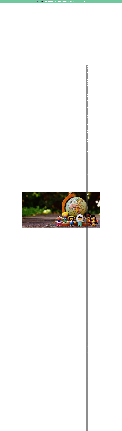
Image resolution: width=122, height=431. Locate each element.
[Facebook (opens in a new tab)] (80, 1)
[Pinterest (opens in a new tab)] (82, 1)
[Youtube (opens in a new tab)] (85, 1)
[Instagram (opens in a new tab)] (83, 1)
